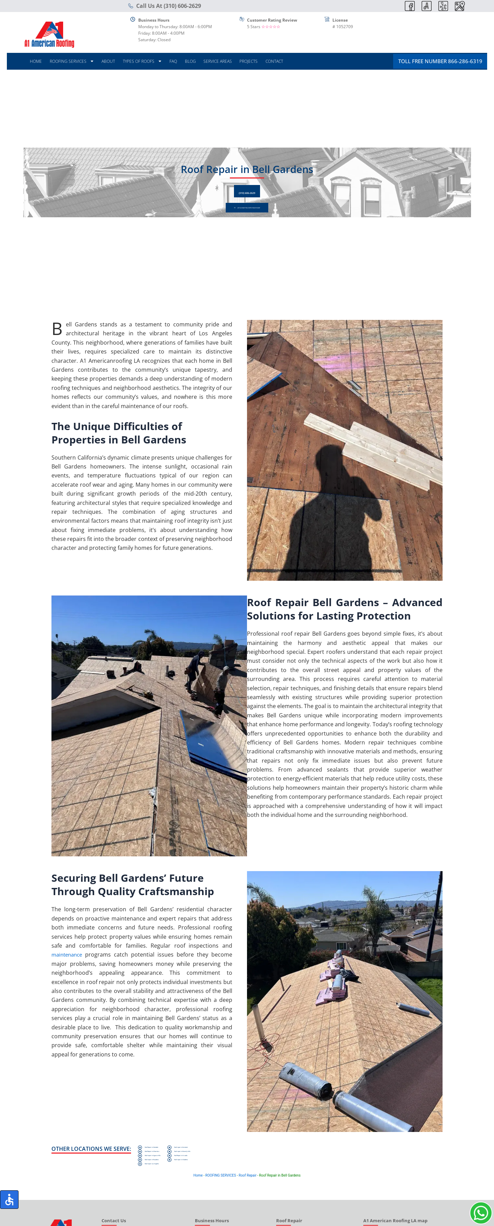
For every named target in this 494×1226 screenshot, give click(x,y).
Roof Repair (248, 1187)
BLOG (190, 61)
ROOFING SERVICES (220, 1187)
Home (198, 1187)
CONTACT (274, 61)
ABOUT (108, 61)
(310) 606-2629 (247, 189)
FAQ (173, 61)
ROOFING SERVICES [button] (72, 61)
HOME (36, 61)
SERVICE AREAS (217, 61)
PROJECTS (248, 61)
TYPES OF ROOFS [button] (142, 61)
